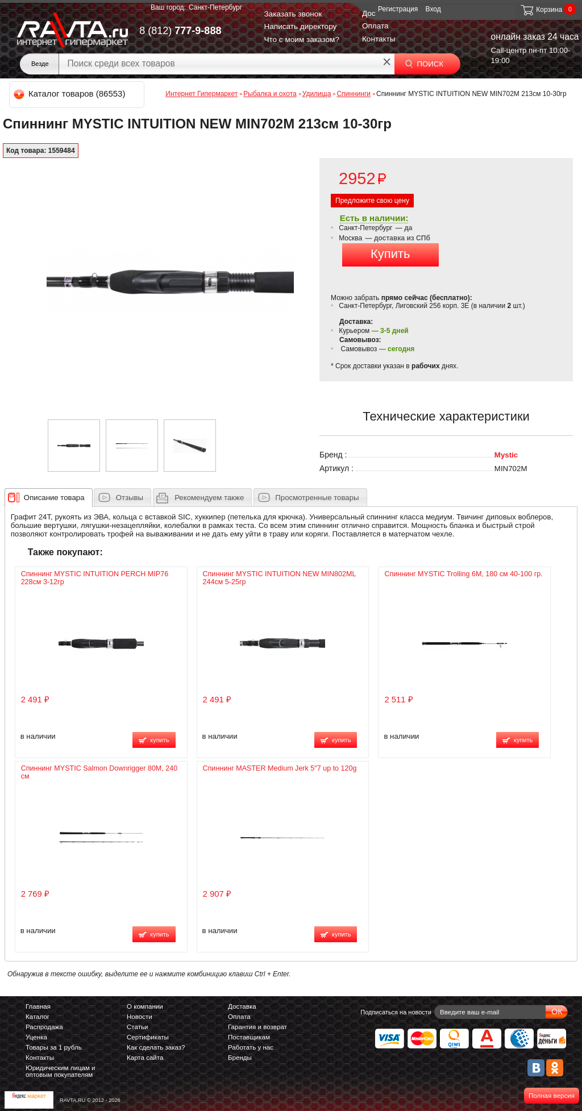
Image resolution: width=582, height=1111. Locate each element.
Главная (38, 1006)
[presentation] (54, 497)
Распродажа (44, 1026)
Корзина (540, 10)
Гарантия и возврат (257, 1026)
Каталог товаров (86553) (70, 93)
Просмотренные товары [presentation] (317, 497)
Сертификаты (148, 1037)
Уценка (36, 1037)
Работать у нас (250, 1047)
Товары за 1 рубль (54, 1047)
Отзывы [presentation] (129, 497)
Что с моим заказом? (301, 39)
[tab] (49, 497)
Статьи (137, 1026)
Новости (139, 1016)
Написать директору (300, 26)
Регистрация (398, 9)
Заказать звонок (293, 14)
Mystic (506, 455)
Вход (433, 9)
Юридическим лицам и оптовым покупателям (60, 1071)
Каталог (37, 1016)
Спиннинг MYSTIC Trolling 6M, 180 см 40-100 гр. (463, 574)
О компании (145, 1006)
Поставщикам (249, 1037)
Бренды (240, 1057)
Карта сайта (145, 1057)
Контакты (379, 39)
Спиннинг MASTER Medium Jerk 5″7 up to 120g (280, 768)
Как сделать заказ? (156, 1047)
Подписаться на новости (395, 1012)
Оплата (375, 26)
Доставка (242, 1006)
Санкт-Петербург (215, 7)
